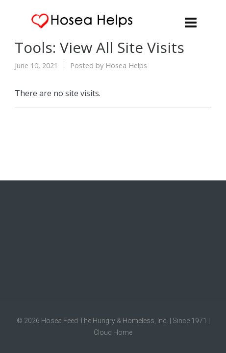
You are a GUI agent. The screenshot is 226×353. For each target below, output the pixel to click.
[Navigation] (191, 22)
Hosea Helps (126, 65)
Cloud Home (113, 332)
